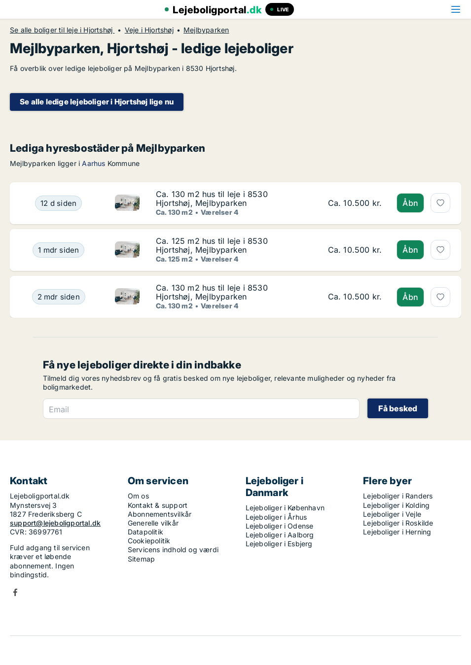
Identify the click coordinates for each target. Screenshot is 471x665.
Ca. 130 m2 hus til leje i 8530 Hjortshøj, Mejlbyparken (212, 198)
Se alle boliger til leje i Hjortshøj (62, 30)
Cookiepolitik (149, 540)
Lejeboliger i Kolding (396, 505)
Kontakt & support (157, 505)
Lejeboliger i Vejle (392, 514)
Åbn (410, 203)
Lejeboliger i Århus (276, 517)
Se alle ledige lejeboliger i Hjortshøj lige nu (97, 101)
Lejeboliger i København (285, 507)
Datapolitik (145, 532)
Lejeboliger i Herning (397, 532)
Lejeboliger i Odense (280, 526)
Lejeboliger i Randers (398, 496)
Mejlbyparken (206, 30)
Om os (138, 496)
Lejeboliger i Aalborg (280, 535)
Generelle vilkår (153, 523)
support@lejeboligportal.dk (55, 523)
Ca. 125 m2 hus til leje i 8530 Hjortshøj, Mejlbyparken (212, 245)
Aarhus (93, 163)
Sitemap (141, 559)
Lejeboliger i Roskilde (398, 523)
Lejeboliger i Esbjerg (279, 543)
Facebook (15, 592)
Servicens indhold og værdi (173, 549)
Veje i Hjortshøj (149, 30)
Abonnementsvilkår (159, 514)
